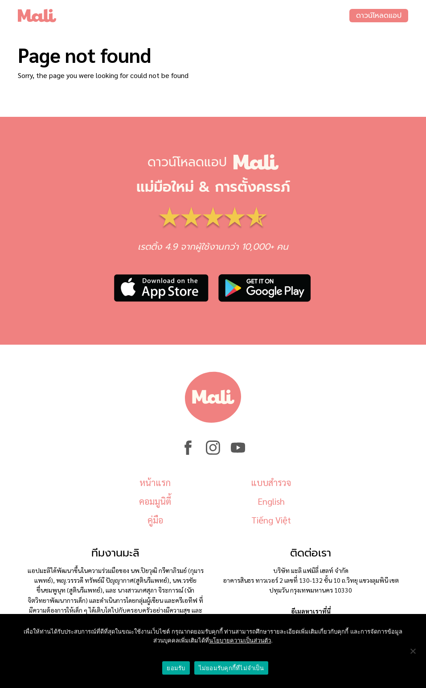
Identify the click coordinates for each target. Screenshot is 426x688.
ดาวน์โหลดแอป (378, 15)
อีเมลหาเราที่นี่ (311, 611)
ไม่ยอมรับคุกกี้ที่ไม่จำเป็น (231, 668)
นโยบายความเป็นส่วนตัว (240, 640)
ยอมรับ (176, 668)
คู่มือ (155, 520)
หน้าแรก (155, 482)
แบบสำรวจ (271, 482)
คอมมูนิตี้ (155, 501)
